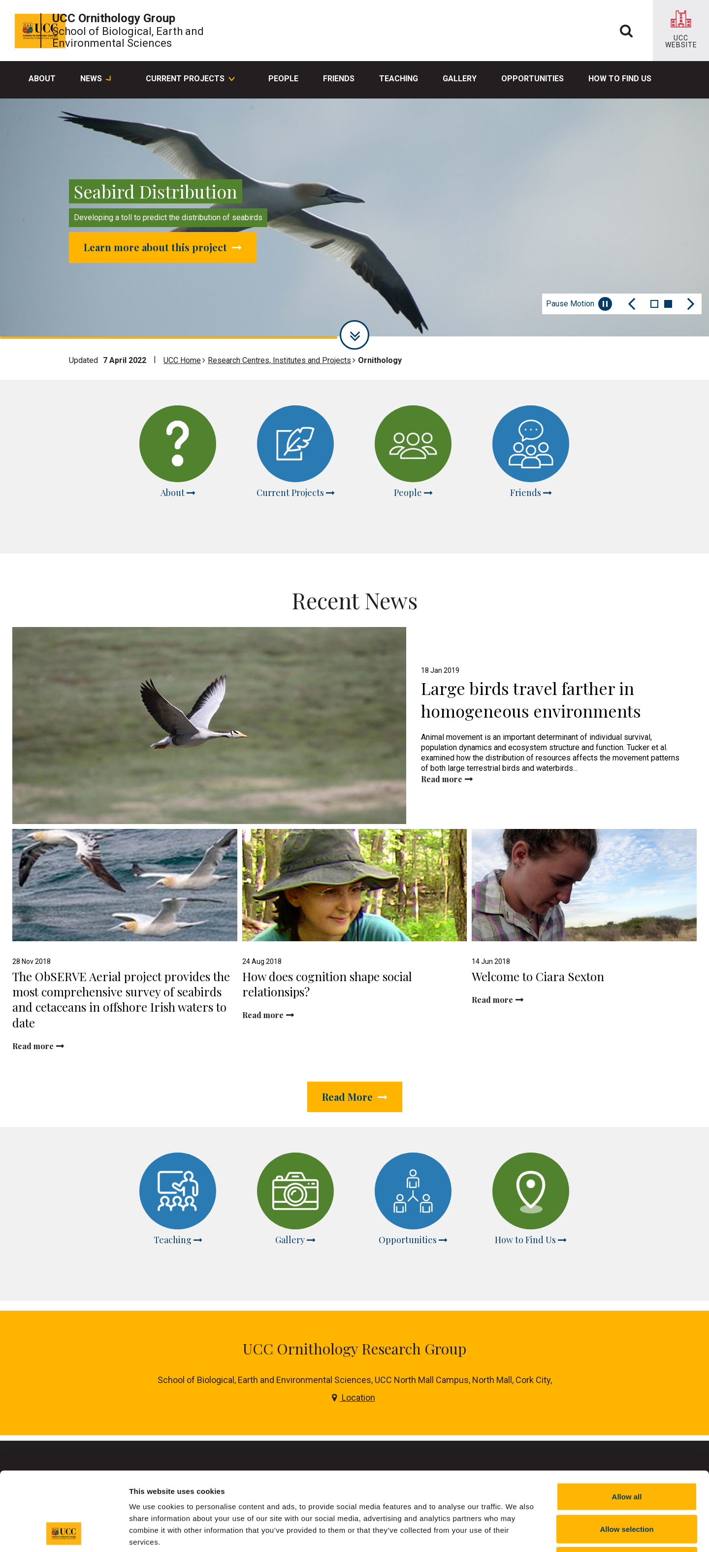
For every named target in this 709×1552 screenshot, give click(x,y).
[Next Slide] (691, 304)
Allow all (627, 1423)
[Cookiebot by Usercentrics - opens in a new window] (64, 1532)
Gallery (460, 78)
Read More (354, 1063)
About (42, 78)
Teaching (398, 78)
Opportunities (532, 78)
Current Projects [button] (190, 80)
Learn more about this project (163, 247)
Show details (517, 1532)
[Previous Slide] (632, 304)
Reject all (627, 1487)
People (283, 78)
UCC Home (182, 360)
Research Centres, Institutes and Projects (279, 360)
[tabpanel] (354, 219)
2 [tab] (668, 304)
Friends (338, 78)
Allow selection (626, 1455)
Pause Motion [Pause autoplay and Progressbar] (579, 304)
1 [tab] (654, 304)
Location (353, 1330)
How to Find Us (619, 78)
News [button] (95, 80)
